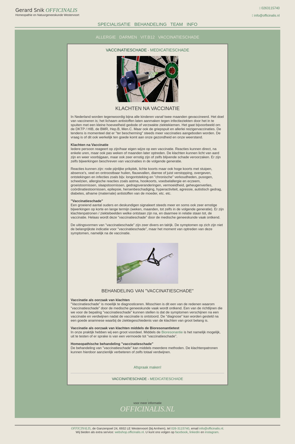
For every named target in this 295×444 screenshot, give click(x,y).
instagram (211, 432)
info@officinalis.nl (267, 15)
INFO (192, 24)
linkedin (194, 432)
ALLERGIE (106, 37)
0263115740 (270, 8)
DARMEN (128, 37)
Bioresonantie (172, 332)
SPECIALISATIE (114, 24)
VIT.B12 (147, 37)
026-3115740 (180, 428)
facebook (181, 432)
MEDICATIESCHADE (169, 50)
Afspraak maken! (147, 367)
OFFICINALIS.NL (147, 409)
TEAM (176, 24)
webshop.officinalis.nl (129, 432)
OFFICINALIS (61, 10)
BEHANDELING (150, 24)
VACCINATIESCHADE (178, 37)
